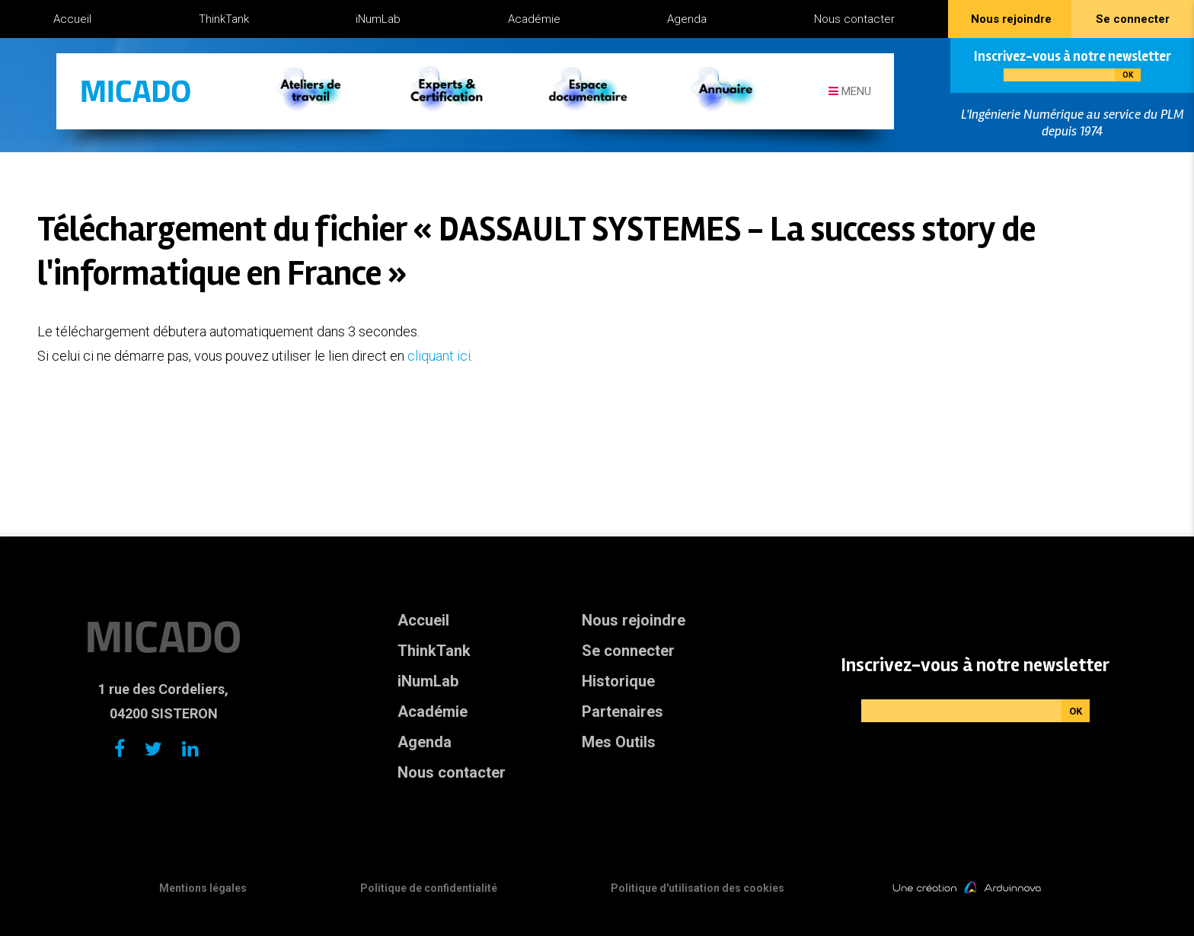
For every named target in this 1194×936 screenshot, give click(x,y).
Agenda (687, 19)
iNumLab (378, 19)
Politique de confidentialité (428, 888)
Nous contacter (854, 19)
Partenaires (622, 711)
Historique (618, 681)
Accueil (72, 19)
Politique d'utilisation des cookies (697, 888)
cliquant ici (439, 356)
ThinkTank (224, 19)
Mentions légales (203, 888)
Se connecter (628, 651)
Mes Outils (619, 742)
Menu (849, 91)
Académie (534, 19)
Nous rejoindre (633, 620)
